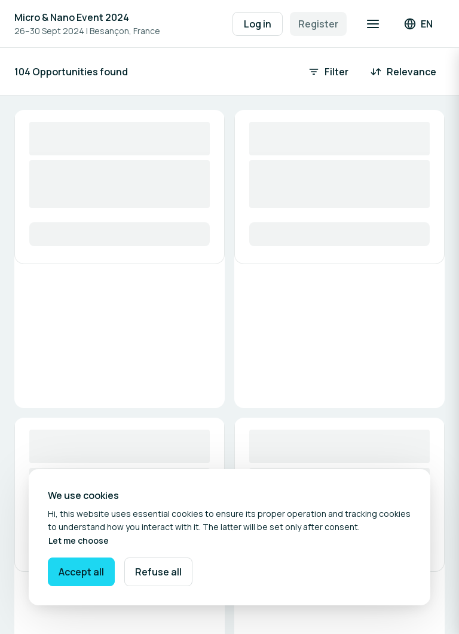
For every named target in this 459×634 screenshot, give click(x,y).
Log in (257, 23)
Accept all (81, 571)
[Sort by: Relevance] (404, 72)
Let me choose (78, 540)
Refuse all (158, 571)
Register (318, 23)
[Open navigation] (373, 24)
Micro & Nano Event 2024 (71, 17)
